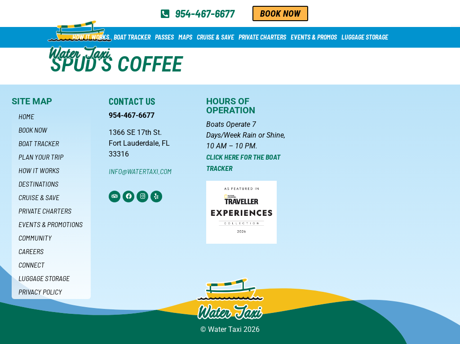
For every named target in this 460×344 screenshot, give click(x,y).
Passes (164, 37)
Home (26, 116)
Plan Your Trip (40, 156)
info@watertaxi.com (140, 171)
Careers (31, 251)
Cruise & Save (215, 37)
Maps (185, 37)
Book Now (32, 129)
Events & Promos (314, 37)
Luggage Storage (364, 37)
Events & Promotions (50, 224)
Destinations (38, 183)
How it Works (90, 37)
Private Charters (262, 37)
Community (35, 237)
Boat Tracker (132, 37)
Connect (31, 264)
